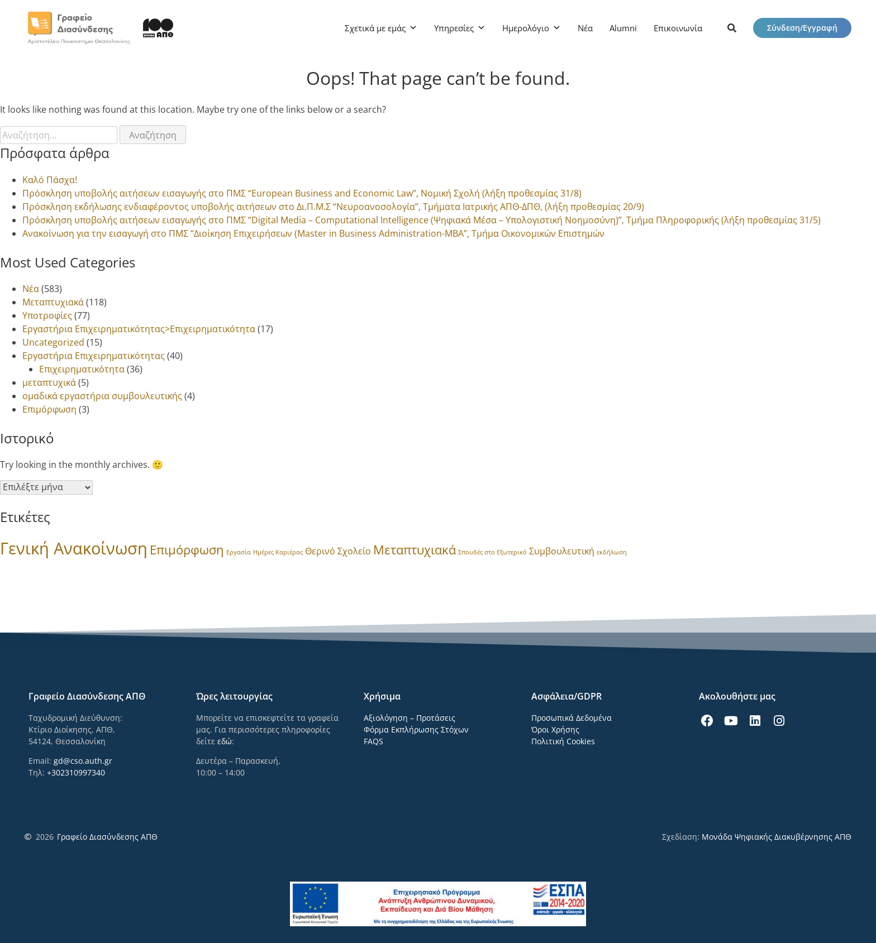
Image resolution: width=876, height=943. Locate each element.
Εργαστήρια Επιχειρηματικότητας (93, 356)
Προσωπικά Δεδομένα (571, 717)
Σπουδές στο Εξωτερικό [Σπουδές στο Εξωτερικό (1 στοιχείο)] (492, 552)
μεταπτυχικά (49, 382)
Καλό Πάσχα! (49, 180)
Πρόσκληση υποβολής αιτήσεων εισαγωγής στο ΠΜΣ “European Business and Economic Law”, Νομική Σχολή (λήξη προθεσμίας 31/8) (302, 193)
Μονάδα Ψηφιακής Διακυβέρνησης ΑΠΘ (776, 836)
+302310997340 (76, 772)
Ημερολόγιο (525, 27)
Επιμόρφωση (49, 409)
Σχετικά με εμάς (375, 27)
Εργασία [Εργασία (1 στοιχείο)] (238, 552)
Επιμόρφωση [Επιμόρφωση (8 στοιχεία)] (187, 550)
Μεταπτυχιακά (53, 302)
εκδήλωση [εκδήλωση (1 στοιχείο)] (612, 552)
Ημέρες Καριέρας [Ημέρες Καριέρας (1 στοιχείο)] (278, 552)
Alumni (623, 27)
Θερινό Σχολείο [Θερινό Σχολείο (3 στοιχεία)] (338, 551)
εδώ (224, 741)
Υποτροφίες (47, 315)
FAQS (373, 741)
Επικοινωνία (678, 27)
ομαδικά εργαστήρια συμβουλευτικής (102, 396)
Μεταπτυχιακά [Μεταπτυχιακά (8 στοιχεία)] (414, 550)
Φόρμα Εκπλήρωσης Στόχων (416, 729)
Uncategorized (53, 342)
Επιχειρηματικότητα (82, 369)
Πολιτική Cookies (563, 741)
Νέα (585, 27)
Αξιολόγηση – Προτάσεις (409, 717)
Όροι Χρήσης (555, 729)
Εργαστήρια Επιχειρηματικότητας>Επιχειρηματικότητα (138, 329)
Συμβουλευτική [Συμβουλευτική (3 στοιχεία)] (561, 551)
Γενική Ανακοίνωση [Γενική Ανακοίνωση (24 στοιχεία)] (73, 548)
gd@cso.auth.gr (83, 760)
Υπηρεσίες (454, 27)
